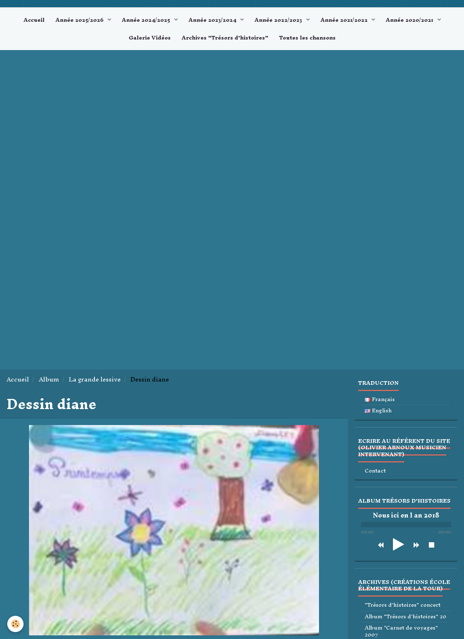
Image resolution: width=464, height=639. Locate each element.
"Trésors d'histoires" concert (402, 605)
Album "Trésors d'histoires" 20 (405, 616)
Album (49, 379)
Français (380, 399)
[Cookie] (15, 624)
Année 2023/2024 (213, 20)
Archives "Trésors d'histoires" (225, 38)
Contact (375, 471)
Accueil (34, 20)
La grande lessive (95, 379)
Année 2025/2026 (80, 20)
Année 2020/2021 (410, 20)
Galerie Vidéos (150, 38)
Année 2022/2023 (278, 20)
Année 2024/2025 (146, 20)
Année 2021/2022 (344, 20)
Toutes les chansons (307, 38)
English (378, 410)
